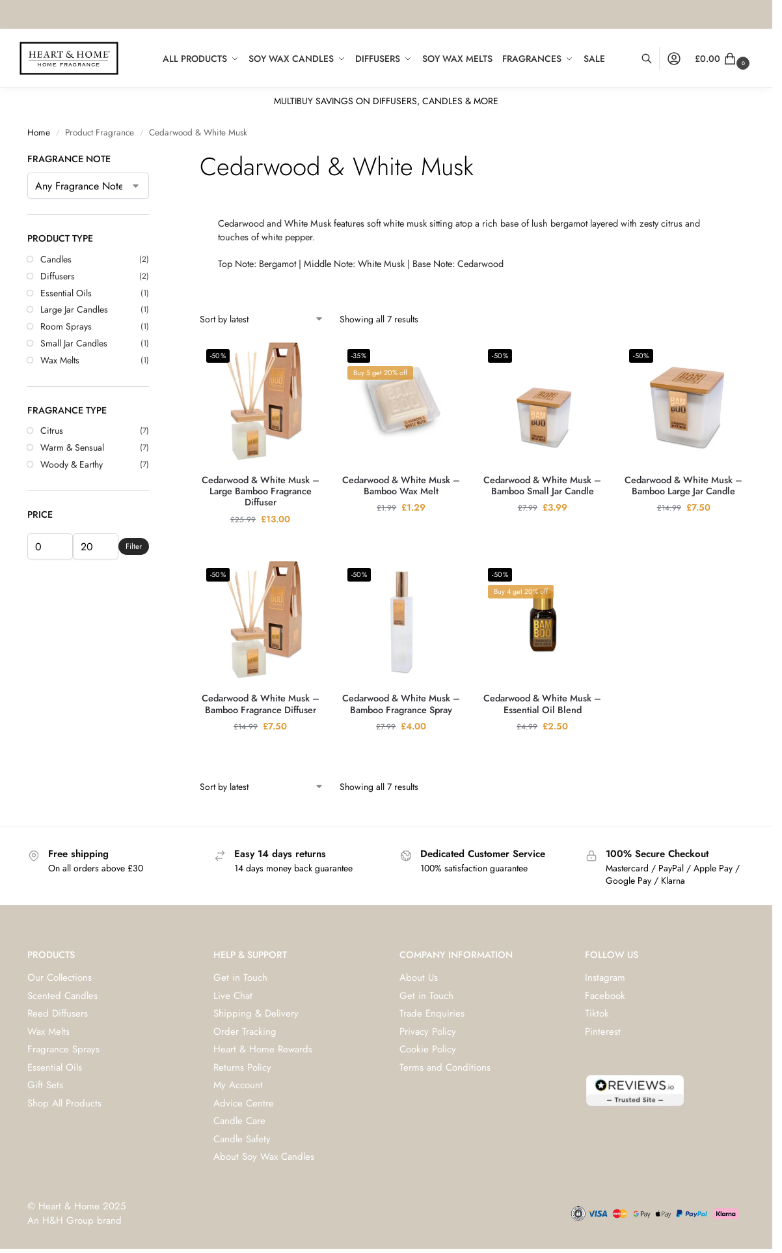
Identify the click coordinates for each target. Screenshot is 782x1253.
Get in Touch (240, 977)
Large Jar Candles (74, 309)
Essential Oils (66, 293)
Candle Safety (242, 1139)
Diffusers (57, 276)
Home (38, 132)
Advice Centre (243, 1103)
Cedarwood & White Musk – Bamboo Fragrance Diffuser (260, 704)
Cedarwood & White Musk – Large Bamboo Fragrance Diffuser (260, 492)
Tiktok (597, 1013)
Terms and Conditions (445, 1067)
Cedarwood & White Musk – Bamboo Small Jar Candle (542, 486)
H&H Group (68, 1220)
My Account (238, 1085)
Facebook (605, 996)
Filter (134, 546)
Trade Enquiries (432, 1013)
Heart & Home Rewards (262, 1049)
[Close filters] (153, 159)
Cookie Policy (427, 1049)
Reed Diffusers (57, 1013)
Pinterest (603, 1031)
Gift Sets (45, 1085)
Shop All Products (64, 1103)
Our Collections (59, 977)
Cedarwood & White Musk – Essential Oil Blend (542, 704)
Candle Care (239, 1121)
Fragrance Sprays (63, 1049)
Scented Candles (62, 996)
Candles (56, 259)
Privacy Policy (427, 1031)
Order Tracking (244, 1031)
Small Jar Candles (73, 343)
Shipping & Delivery (256, 1013)
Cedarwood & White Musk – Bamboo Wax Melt (401, 486)
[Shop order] (262, 319)
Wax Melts (59, 360)
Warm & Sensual (72, 447)
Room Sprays (66, 326)
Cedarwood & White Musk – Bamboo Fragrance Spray (401, 704)
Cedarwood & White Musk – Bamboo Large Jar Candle (683, 486)
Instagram (605, 977)
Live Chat (232, 996)
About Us (418, 977)
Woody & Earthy (71, 464)
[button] (724, 58)
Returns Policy (242, 1067)
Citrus (51, 430)
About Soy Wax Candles (263, 1156)
